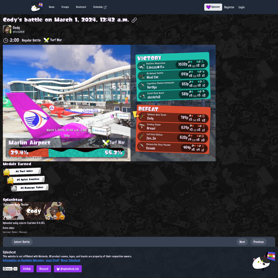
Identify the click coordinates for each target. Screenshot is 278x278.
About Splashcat (70, 260)
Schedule (100, 6)
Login (242, 7)
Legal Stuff (52, 260)
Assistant (81, 6)
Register (229, 7)
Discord (43, 269)
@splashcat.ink (68, 269)
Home (51, 6)
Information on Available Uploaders (23, 260)
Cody (10, 19)
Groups (65, 6)
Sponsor (213, 6)
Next (242, 242)
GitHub (27, 269)
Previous (259, 242)
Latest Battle (22, 242)
